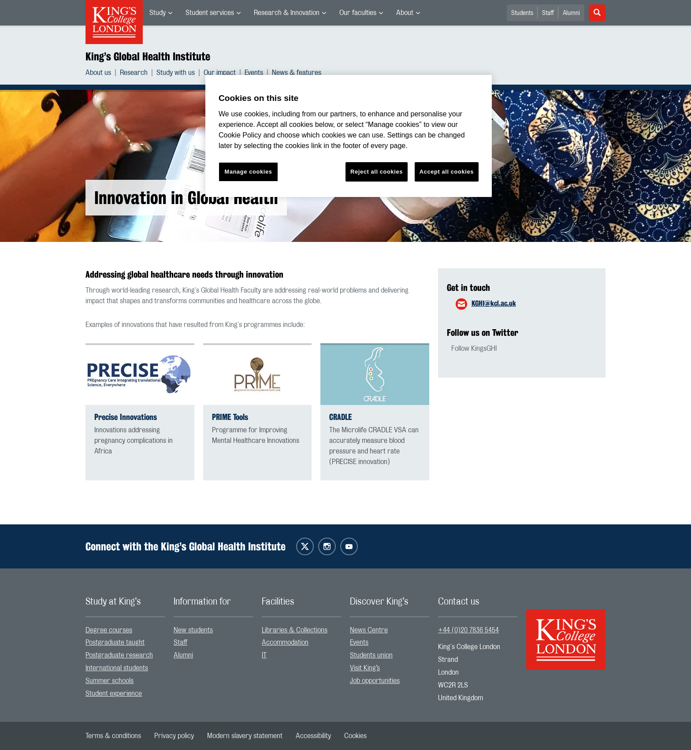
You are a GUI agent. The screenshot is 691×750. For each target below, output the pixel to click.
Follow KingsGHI (474, 348)
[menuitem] (161, 13)
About (404, 12)
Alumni (571, 13)
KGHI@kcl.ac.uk (494, 303)
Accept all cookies (447, 171)
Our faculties (357, 12)
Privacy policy (174, 735)
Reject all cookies (376, 171)
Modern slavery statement (244, 735)
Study (157, 12)
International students (116, 668)
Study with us (175, 72)
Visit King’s (365, 668)
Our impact (220, 72)
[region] (348, 136)
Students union (371, 655)
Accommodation (285, 642)
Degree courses (108, 630)
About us (98, 72)
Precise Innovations (125, 417)
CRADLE (340, 417)
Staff (548, 13)
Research (134, 72)
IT (264, 655)
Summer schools (109, 680)
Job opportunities (375, 680)
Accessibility (313, 735)
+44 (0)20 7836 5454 (468, 630)
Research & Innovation (286, 12)
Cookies (355, 735)
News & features (296, 72)
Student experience (113, 693)
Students (522, 13)
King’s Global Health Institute (147, 56)
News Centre (369, 630)
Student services (210, 12)
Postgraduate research (119, 655)
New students (193, 630)
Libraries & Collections (294, 630)
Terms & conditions (113, 735)
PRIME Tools (230, 417)
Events (254, 72)
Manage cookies (248, 171)
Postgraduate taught (115, 642)
